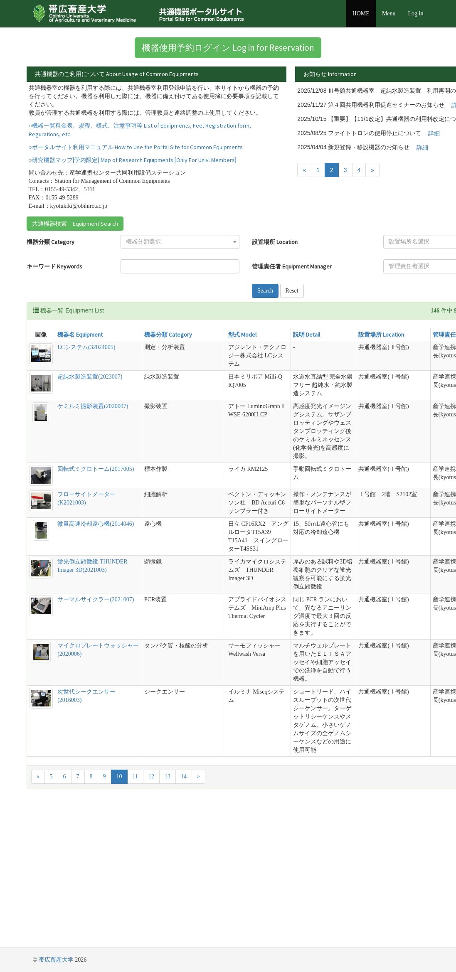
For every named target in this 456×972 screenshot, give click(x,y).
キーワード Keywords (54, 292)
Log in (416, 13)
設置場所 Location (222, 267)
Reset (239, 316)
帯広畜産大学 (56, 960)
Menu (389, 13)
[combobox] (143, 268)
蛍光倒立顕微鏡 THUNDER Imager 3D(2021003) (73, 645)
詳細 (246, 99)
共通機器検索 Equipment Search (75, 249)
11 (135, 918)
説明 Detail (243, 360)
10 (119, 918)
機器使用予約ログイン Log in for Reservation (228, 47)
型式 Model (195, 360)
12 (151, 918)
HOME (361, 13)
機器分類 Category (50, 267)
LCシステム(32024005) (79, 373)
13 (167, 918)
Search (213, 316)
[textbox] (140, 267)
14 (184, 918)
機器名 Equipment (73, 360)
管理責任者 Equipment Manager (239, 292)
